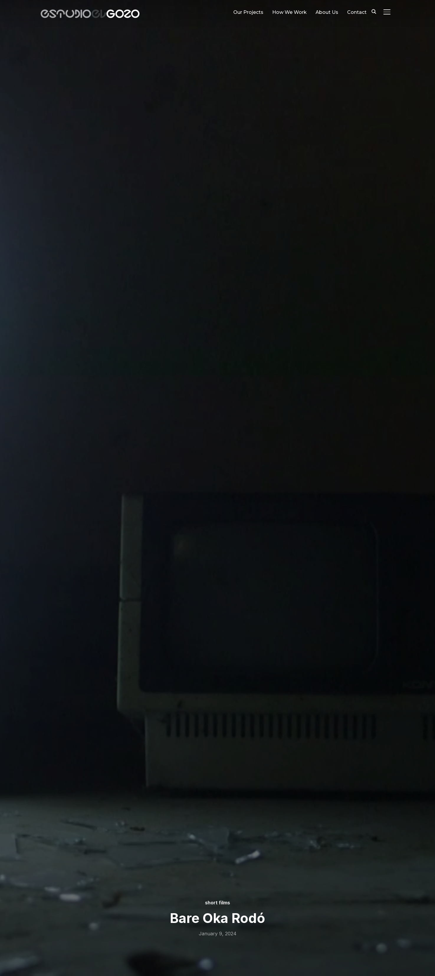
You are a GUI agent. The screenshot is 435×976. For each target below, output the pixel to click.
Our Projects (248, 12)
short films (217, 903)
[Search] (374, 11)
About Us (327, 12)
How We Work (289, 12)
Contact (357, 12)
